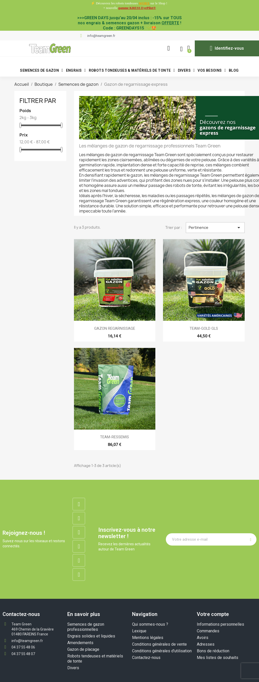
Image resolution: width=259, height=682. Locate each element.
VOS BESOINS (212, 70)
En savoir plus (83, 614)
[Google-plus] (78, 546)
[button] (168, 48)
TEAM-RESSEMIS (114, 437)
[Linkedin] (78, 532)
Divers (186, 70)
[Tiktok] (78, 574)
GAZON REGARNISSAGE (114, 328)
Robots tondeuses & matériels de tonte (132, 70)
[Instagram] (78, 518)
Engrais (76, 70)
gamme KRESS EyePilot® (137, 8)
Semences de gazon (41, 70)
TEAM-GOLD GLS (204, 328)
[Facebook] (78, 504)
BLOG (234, 70)
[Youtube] (78, 560)
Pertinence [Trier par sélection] (215, 228)
